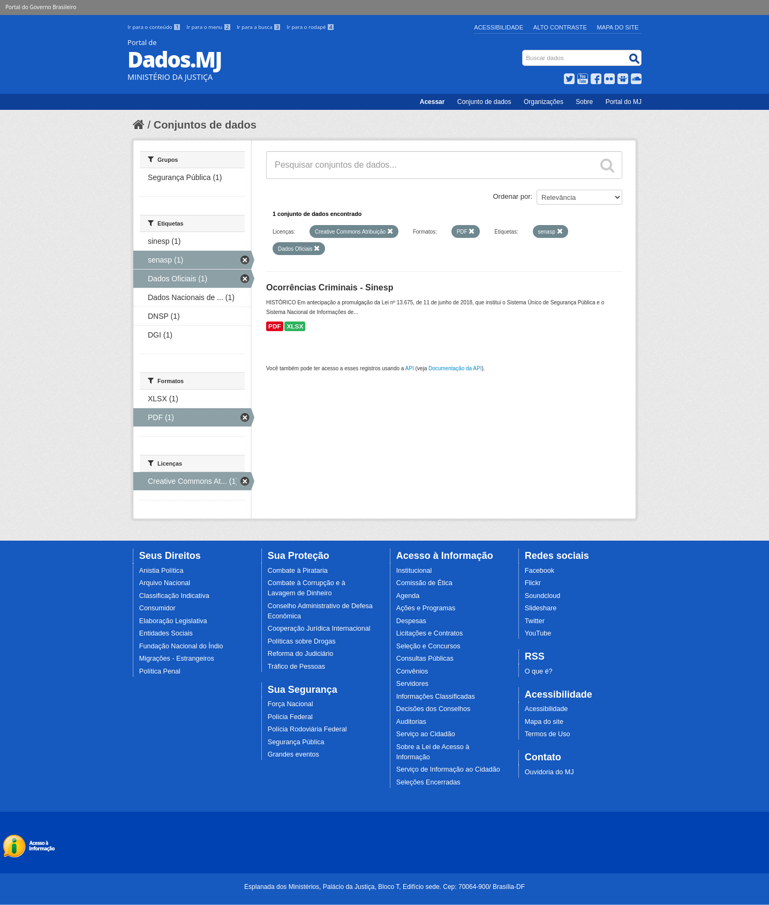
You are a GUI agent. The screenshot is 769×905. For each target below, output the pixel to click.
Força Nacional (290, 704)
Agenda (407, 596)
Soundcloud (543, 596)
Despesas (411, 621)
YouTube (538, 633)
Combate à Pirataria (298, 570)
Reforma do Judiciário (301, 653)
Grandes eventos (293, 754)
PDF (274, 326)
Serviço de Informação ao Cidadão (448, 769)
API (409, 368)
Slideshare (541, 608)
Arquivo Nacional (164, 583)
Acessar (432, 102)
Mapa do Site (618, 27)
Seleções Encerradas (428, 782)
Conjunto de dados (484, 102)
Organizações (543, 102)
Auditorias (411, 722)
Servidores (412, 683)
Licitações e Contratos (429, 633)
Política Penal (159, 671)
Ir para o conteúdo (154, 27)
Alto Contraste (560, 27)
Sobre (584, 102)
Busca (523, 52)
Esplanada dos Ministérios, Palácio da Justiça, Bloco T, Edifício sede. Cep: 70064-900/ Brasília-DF (384, 887)
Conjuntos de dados (205, 125)
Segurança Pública (296, 742)
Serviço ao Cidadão (425, 734)
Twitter (535, 621)
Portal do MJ (624, 102)
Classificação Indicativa (174, 596)
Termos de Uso (547, 734)
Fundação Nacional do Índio (181, 646)
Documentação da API (455, 368)
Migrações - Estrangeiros (176, 658)
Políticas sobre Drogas (302, 641)
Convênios (412, 671)
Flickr (533, 583)
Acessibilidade (498, 27)
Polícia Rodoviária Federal (307, 729)
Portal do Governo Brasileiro (40, 7)
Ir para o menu (209, 27)
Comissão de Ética (424, 583)
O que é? (539, 671)
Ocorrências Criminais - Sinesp (329, 287)
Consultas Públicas (425, 658)
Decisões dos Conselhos (433, 709)
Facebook (539, 570)
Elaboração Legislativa (173, 621)
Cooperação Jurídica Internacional (319, 628)
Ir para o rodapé (310, 27)
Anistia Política (161, 570)
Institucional (414, 570)
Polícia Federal (290, 717)
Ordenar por (512, 196)
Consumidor (157, 608)
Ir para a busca (259, 27)
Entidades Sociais (166, 633)
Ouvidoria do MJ (549, 772)
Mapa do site (544, 722)
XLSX (295, 326)
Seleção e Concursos (428, 646)
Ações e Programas (426, 608)
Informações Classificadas (435, 696)
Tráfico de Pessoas (296, 666)
